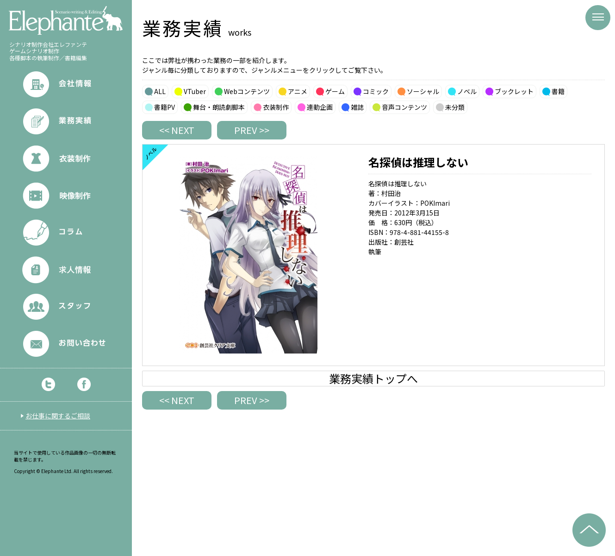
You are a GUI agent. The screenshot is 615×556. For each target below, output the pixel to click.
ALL (160, 91)
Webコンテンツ (247, 91)
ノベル (467, 91)
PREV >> (251, 130)
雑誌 (357, 107)
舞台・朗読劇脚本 (219, 107)
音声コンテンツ (404, 107)
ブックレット (514, 91)
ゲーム (335, 91)
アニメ (297, 91)
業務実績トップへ (373, 378)
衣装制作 (276, 107)
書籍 (558, 91)
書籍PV (164, 107)
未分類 (455, 107)
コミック (376, 91)
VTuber (195, 91)
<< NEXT (176, 130)
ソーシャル (423, 91)
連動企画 (320, 107)
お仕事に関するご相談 (57, 415)
